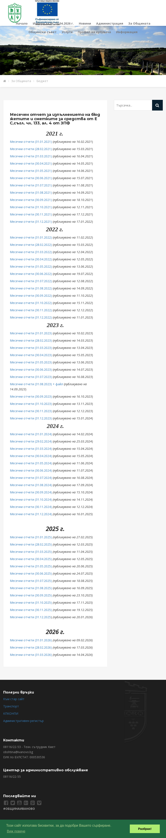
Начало (22, 23)
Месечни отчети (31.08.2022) (31, 288)
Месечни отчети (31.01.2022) (31, 237)
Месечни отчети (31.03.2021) (31, 156)
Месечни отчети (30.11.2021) (31, 214)
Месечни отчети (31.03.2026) (31, 655)
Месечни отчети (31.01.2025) (31, 537)
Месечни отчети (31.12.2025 (30, 617)
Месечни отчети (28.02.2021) (31, 149)
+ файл (57, 384)
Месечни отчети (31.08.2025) (31, 588)
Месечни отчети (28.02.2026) (31, 647)
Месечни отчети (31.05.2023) (31, 362)
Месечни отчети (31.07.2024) (31, 478)
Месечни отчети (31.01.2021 (30, 142)
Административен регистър (23, 721)
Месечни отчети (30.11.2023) (31, 411)
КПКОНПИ (10, 713)
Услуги (67, 32)
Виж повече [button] (16, 831)
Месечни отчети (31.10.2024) (31, 499)
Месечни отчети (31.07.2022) (31, 281)
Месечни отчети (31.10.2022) (31, 303)
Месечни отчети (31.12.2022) (31, 317)
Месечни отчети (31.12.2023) (31, 418)
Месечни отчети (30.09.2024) (31, 492)
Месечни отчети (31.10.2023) (31, 404)
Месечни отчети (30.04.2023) (31, 355)
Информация (127, 32)
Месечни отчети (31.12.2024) (31, 514)
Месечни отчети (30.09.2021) (31, 200)
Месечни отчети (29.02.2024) (31, 441)
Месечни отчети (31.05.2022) (31, 266)
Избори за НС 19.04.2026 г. (53, 23)
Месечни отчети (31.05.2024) (31, 463)
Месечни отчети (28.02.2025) (31, 544)
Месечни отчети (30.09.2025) (31, 595)
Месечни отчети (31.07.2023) (31, 377)
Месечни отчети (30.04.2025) (31, 559)
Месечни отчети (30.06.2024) (31, 470)
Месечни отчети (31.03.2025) (31, 552)
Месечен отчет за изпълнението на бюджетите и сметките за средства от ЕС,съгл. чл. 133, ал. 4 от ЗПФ (55, 118)
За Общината (139, 23)
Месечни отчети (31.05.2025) (31, 566)
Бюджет (42, 81)
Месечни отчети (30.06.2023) (31, 369)
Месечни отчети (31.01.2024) (31, 434)
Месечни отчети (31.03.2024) (31, 449)
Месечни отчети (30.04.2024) (31, 456)
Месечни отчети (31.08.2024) (31, 485)
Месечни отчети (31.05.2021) (31, 171)
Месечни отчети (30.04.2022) (31, 259)
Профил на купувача (94, 32)
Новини (85, 23)
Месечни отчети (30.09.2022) (31, 296)
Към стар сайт (13, 699)
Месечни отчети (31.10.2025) (31, 602)
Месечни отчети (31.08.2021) (31, 192)
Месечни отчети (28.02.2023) (31, 340)
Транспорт (11, 706)
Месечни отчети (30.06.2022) (31, 274)
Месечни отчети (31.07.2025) (31, 581)
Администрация (109, 23)
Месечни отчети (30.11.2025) (31, 610)
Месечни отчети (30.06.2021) (31, 178)
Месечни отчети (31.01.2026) (31, 640)
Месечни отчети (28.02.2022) (31, 245)
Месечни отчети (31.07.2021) (31, 185)
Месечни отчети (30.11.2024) (31, 507)
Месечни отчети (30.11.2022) (31, 310)
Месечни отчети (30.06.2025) (31, 573)
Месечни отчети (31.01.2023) (31, 333)
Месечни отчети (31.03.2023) (31, 348)
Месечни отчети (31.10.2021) (31, 207)
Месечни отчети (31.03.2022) (31, 252)
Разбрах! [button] (145, 829)
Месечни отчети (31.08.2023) (31, 384)
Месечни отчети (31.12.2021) (31, 222)
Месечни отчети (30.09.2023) (31, 396)
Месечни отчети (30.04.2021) (31, 163)
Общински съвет (42, 32)
